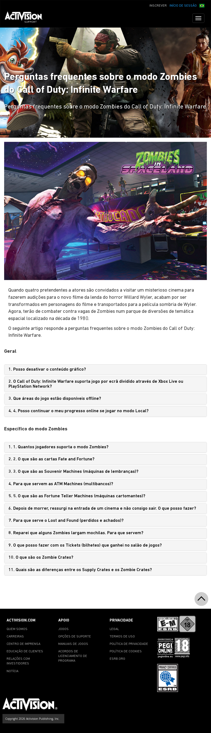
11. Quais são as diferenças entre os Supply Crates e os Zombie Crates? (80, 570)
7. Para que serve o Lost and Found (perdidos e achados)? (66, 520)
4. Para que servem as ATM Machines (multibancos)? (61, 484)
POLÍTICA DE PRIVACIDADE (129, 644)
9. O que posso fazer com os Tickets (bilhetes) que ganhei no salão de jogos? (85, 545)
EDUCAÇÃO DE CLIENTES (25, 651)
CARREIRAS (15, 636)
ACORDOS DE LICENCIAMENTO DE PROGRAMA (72, 656)
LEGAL (114, 629)
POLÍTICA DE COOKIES (126, 651)
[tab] (105, 370)
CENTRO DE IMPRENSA (23, 644)
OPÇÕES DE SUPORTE (74, 636)
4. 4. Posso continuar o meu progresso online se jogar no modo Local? (79, 411)
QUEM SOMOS (17, 629)
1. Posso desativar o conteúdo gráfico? (47, 369)
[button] (201, 5)
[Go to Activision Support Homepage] (26, 18)
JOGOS (63, 629)
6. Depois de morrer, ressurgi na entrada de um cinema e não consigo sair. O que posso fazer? (102, 508)
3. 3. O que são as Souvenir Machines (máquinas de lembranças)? (73, 471)
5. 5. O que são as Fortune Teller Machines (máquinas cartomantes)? (77, 496)
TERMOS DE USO (122, 636)
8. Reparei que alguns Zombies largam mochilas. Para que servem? (76, 533)
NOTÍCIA (12, 671)
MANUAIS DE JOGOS (73, 644)
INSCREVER (158, 5)
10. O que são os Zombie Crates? (41, 557)
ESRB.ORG (117, 659)
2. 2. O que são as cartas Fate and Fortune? (52, 459)
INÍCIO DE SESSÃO (183, 5)
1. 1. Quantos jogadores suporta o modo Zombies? (59, 447)
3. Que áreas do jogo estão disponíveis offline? (55, 399)
